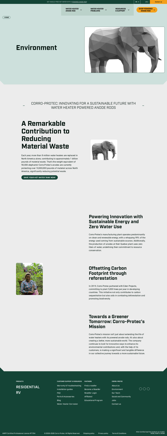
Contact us (158, 2)
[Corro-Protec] (20, 9)
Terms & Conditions (119, 433)
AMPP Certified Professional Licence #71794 (18, 433)
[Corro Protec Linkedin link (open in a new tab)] (144, 388)
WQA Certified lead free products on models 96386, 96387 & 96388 (150, 432)
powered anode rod (79, 2)
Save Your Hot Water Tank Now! (40, 177)
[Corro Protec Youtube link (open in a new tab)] (148, 388)
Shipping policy (88, 433)
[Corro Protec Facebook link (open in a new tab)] (140, 388)
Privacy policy (103, 433)
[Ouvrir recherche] (163, 10)
